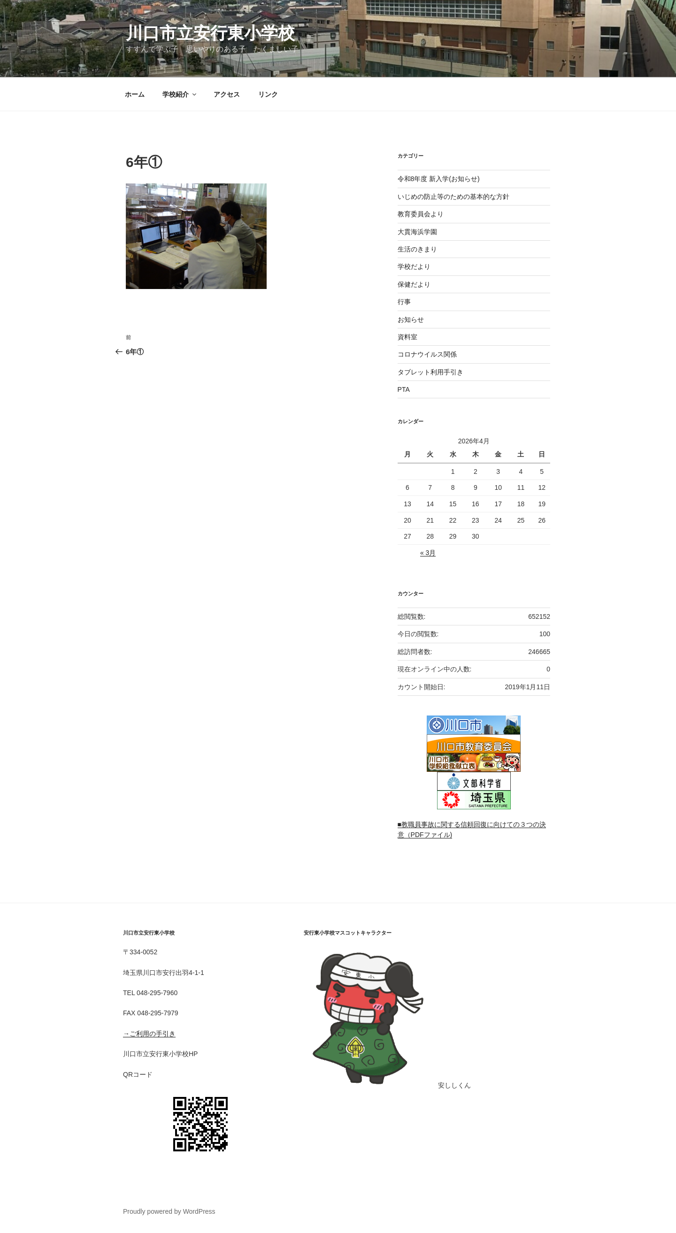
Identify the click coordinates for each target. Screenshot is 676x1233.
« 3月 (428, 552)
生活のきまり (417, 249)
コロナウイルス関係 (427, 354)
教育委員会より (421, 214)
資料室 (407, 337)
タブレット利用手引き (430, 372)
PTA (404, 389)
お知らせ (411, 319)
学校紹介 (180, 94)
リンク (268, 94)
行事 (404, 301)
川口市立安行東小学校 (210, 33)
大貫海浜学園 (417, 232)
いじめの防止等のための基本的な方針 (453, 196)
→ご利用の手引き (149, 1033)
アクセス (227, 94)
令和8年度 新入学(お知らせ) (439, 179)
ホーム (135, 94)
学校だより (414, 266)
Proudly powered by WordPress (169, 1211)
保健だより (414, 284)
